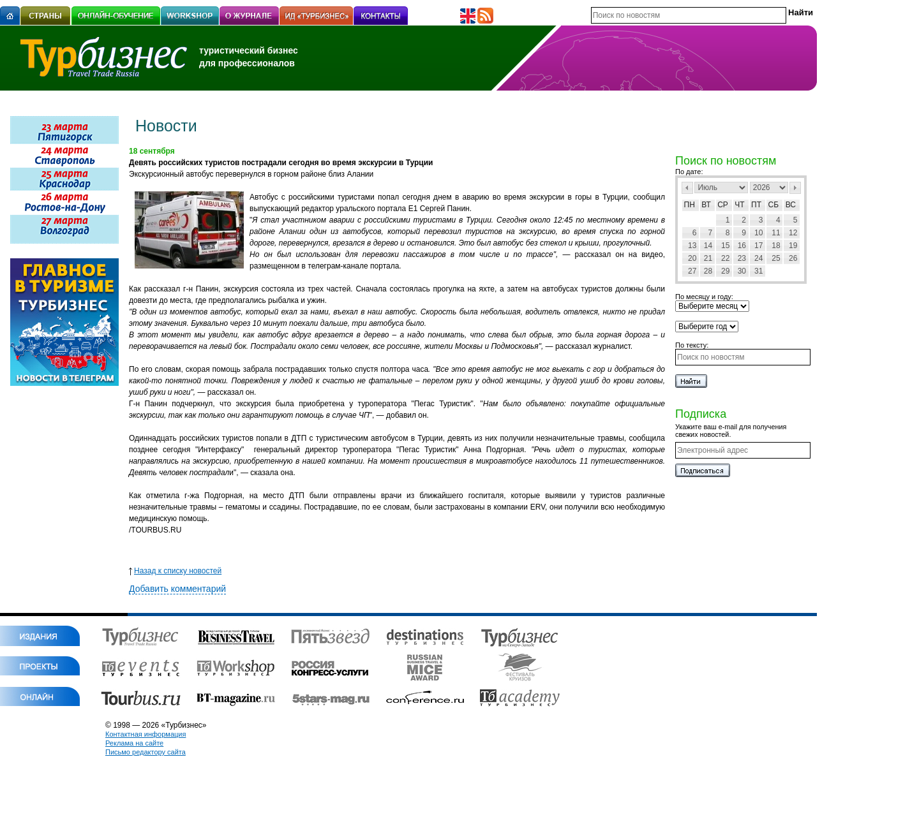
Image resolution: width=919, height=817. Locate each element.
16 (742, 245)
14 (708, 245)
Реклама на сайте (134, 743)
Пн (689, 204)
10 (758, 232)
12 (793, 232)
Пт (756, 204)
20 (692, 258)
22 (725, 258)
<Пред (687, 188)
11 (776, 232)
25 (776, 258)
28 (708, 271)
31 (758, 271)
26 (793, 258)
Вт (706, 204)
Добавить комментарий (177, 589)
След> (795, 188)
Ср (722, 204)
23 (742, 258)
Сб (773, 204)
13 (692, 245)
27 (692, 271)
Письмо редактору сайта (145, 752)
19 (793, 245)
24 (758, 258)
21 (708, 258)
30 (742, 271)
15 (725, 245)
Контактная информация (145, 734)
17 (758, 245)
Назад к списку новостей (175, 570)
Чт (739, 204)
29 (725, 271)
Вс (791, 204)
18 (776, 245)
